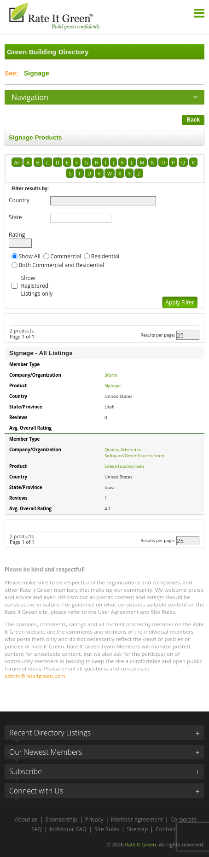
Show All (30, 256)
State (15, 217)
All (17, 162)
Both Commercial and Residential (61, 265)
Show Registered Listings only (37, 285)
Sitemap (137, 829)
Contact (165, 829)
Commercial (65, 256)
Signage (112, 386)
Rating (17, 235)
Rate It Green (140, 844)
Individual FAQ (68, 829)
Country (19, 200)
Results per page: (157, 335)
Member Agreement (137, 819)
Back (193, 120)
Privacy (94, 819)
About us (26, 819)
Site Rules (106, 829)
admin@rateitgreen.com (35, 675)
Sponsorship (61, 819)
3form (110, 375)
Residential (105, 256)
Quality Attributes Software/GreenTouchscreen (134, 453)
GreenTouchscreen (124, 466)
